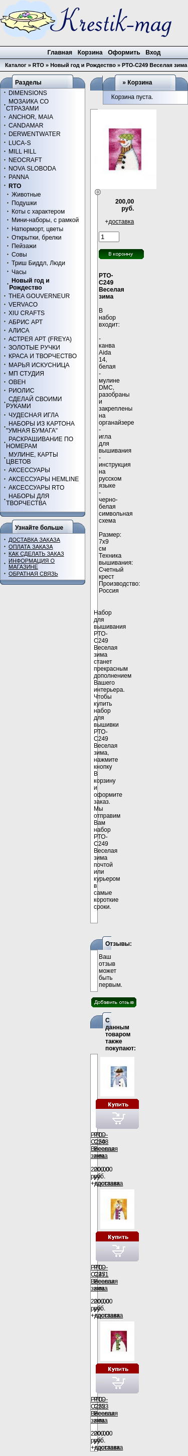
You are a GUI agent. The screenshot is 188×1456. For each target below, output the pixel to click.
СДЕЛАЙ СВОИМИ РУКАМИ (34, 403)
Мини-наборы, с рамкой (45, 220)
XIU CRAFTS (27, 313)
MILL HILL (23, 151)
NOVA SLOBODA (32, 168)
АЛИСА (19, 330)
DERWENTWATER (35, 134)
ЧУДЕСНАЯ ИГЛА (34, 415)
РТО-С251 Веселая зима (106, 1278)
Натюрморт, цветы (37, 229)
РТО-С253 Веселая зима (106, 1410)
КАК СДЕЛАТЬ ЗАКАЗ (36, 554)
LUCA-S (20, 143)
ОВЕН (17, 382)
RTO (38, 65)
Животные (26, 194)
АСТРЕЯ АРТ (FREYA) (40, 339)
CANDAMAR (26, 125)
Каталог (16, 65)
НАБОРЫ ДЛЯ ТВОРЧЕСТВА (27, 500)
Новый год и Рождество (83, 65)
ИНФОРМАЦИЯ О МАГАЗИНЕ (32, 564)
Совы (19, 254)
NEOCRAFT (25, 160)
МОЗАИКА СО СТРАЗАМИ (27, 105)
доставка (121, 221)
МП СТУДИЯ (26, 373)
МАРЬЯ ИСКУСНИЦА (39, 365)
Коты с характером (38, 211)
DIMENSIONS (28, 93)
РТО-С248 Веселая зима (106, 1145)
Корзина (139, 82)
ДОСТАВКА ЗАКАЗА (34, 540)
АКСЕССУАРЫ (29, 470)
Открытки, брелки (37, 237)
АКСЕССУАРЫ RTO (37, 487)
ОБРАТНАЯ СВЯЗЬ (33, 574)
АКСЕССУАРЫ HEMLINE (44, 479)
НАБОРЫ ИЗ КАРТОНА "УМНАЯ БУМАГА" (40, 427)
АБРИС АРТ (26, 322)
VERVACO (23, 304)
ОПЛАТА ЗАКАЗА (31, 547)
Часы (19, 272)
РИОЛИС (22, 390)
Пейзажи (24, 246)
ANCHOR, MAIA (31, 117)
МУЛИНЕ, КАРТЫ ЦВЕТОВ (32, 458)
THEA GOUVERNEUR (39, 296)
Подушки (24, 203)
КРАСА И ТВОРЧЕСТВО (43, 356)
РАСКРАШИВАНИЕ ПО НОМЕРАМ (39, 443)
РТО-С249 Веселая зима (154, 65)
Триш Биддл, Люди (38, 263)
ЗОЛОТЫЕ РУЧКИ (34, 347)
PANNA (19, 177)
